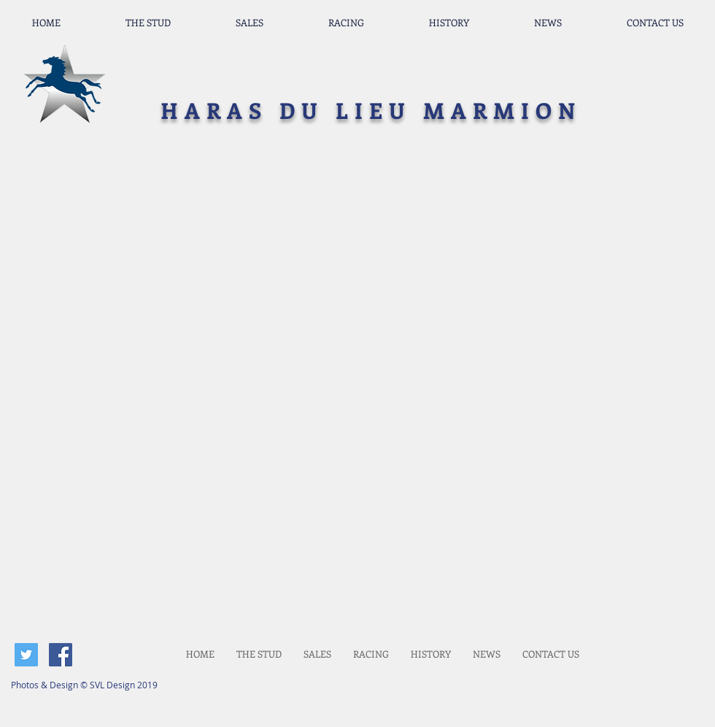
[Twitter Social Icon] (26, 654)
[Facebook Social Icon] (60, 654)
